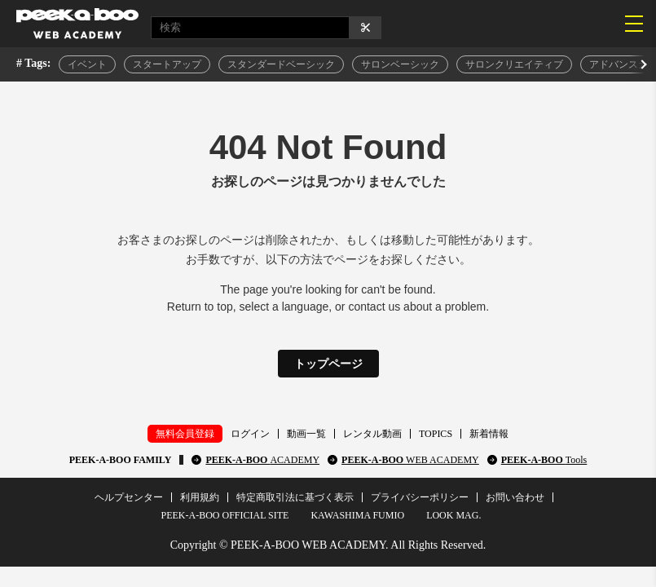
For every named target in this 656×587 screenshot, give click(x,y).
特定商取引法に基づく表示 (295, 497)
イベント (87, 64)
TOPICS (435, 434)
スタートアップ (167, 64)
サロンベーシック (400, 64)
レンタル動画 (372, 434)
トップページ (328, 363)
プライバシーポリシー (420, 497)
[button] (642, 64)
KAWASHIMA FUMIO (357, 515)
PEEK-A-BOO (262, 460)
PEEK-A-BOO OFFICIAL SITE (225, 515)
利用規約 (199, 497)
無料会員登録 (185, 433)
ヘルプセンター (129, 497)
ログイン (250, 434)
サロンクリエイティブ (514, 64)
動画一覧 (306, 434)
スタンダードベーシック (281, 64)
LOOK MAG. (453, 515)
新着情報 (489, 434)
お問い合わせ (515, 497)
